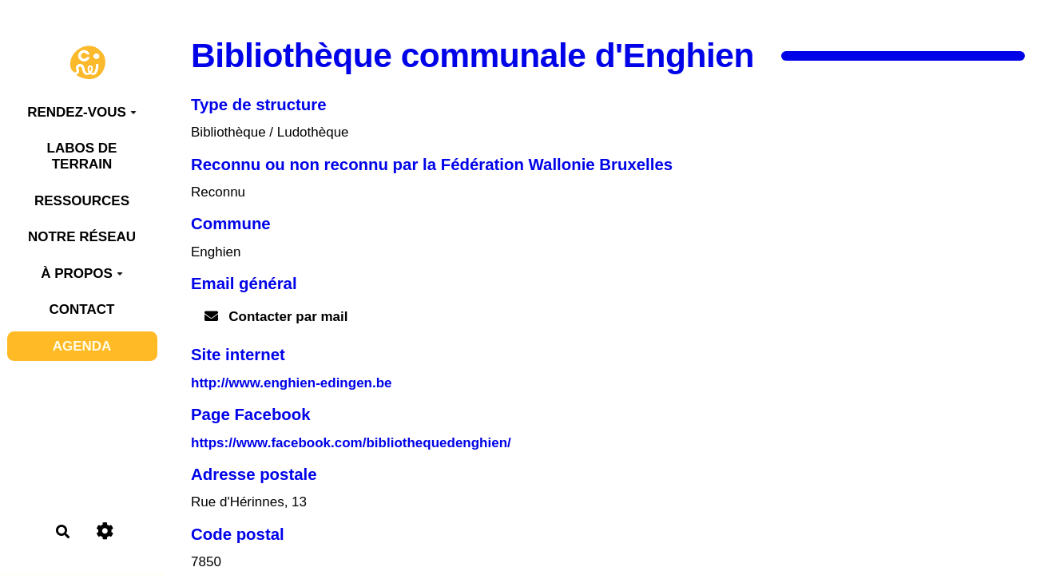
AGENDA (82, 346)
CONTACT (82, 309)
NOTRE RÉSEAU (82, 236)
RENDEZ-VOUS (82, 112)
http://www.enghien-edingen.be (291, 383)
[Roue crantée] (105, 531)
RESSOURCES (81, 200)
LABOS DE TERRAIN (82, 156)
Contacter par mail (276, 316)
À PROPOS (82, 273)
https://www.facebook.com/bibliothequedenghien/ (351, 442)
